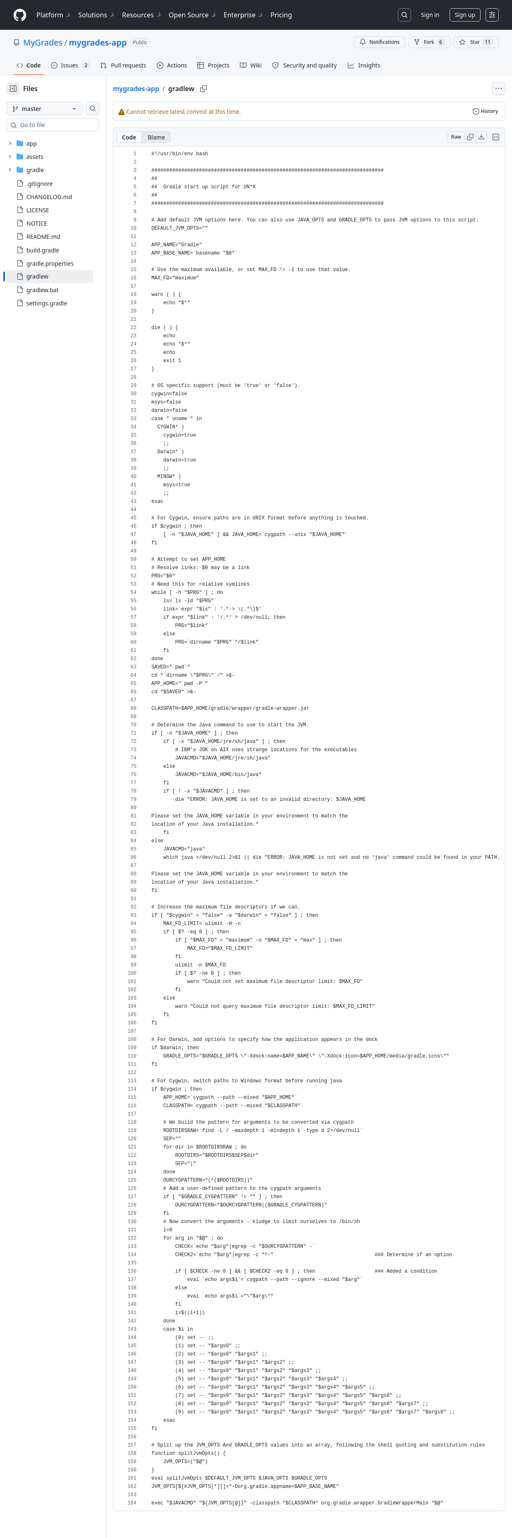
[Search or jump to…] (404, 15)
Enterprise (244, 14)
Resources (142, 14)
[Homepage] (19, 15)
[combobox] (69, 125)
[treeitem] (63, 276)
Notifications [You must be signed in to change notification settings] (379, 42)
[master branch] (58, 108)
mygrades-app (98, 42)
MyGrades (42, 42)
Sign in (430, 15)
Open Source (193, 14)
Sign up (465, 15)
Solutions (96, 14)
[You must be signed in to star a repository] (476, 42)
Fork (429, 42)
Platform (54, 14)
